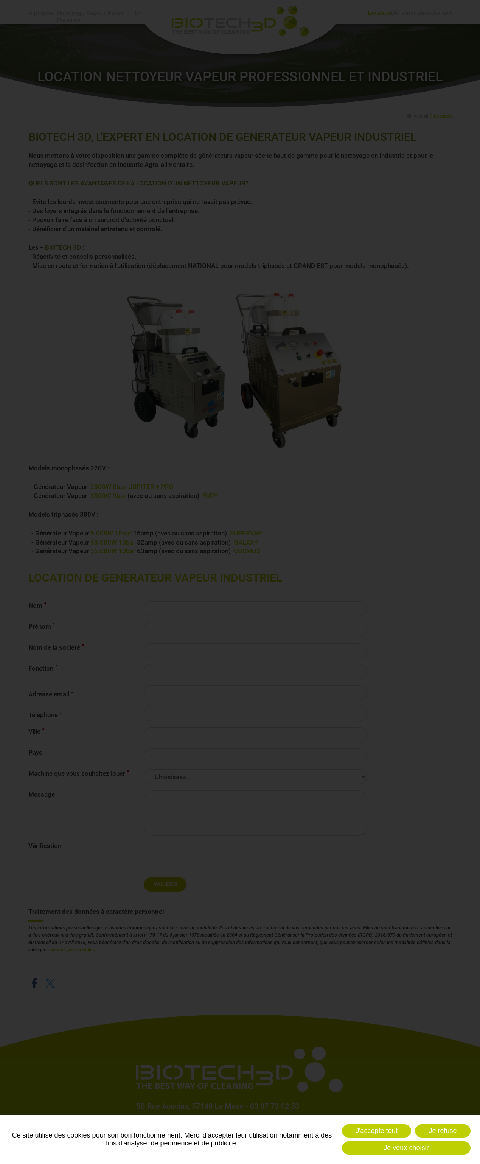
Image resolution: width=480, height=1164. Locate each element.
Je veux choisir (406, 1148)
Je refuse (443, 1130)
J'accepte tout (377, 1130)
